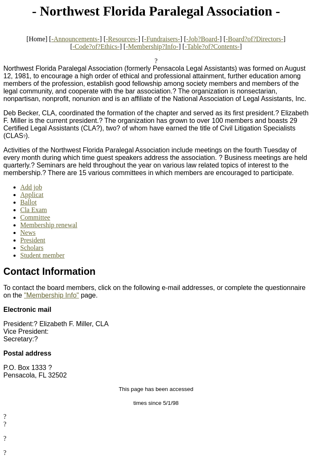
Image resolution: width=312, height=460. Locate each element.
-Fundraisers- (162, 39)
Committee (35, 217)
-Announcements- (75, 39)
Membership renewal (48, 225)
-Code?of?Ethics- (96, 46)
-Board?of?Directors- (254, 39)
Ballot (28, 202)
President (32, 240)
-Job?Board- (202, 39)
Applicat (31, 194)
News (27, 232)
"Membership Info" (51, 295)
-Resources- (122, 39)
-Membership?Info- (152, 46)
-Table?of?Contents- (212, 46)
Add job (31, 187)
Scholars (31, 247)
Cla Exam (33, 209)
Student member (42, 255)
